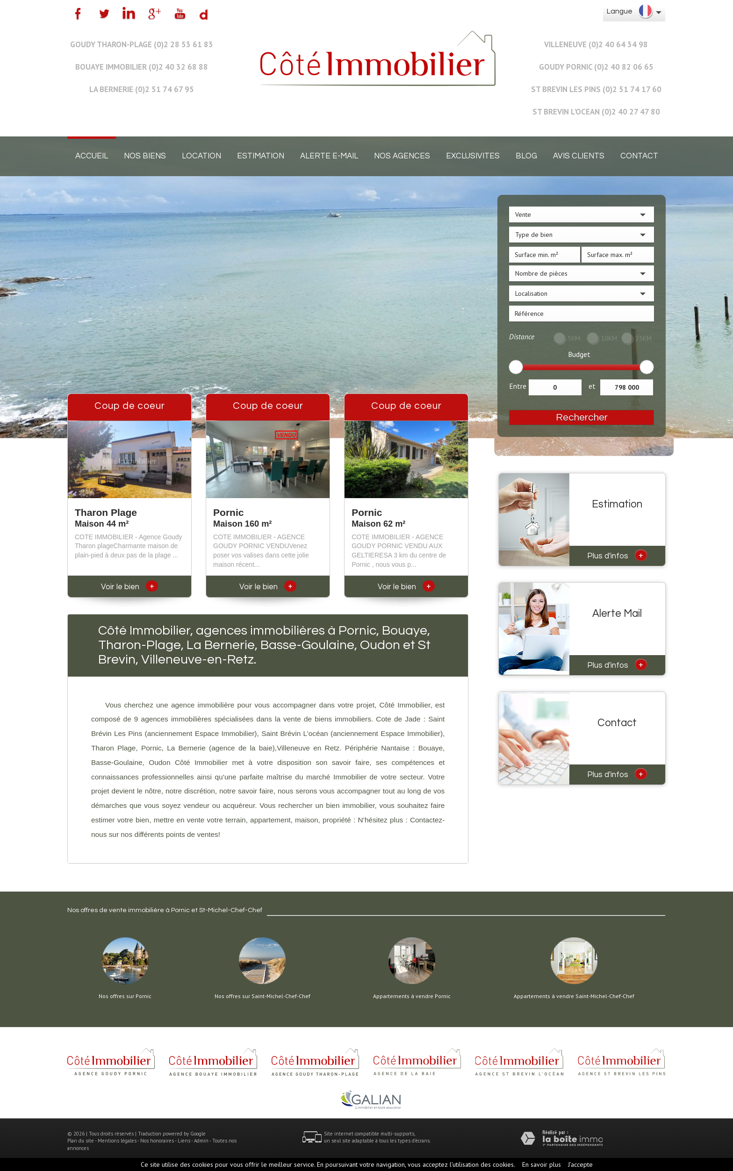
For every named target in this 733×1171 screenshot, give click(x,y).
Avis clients (578, 156)
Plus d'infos (617, 555)
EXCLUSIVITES (473, 156)
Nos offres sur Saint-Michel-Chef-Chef (262, 996)
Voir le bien (129, 587)
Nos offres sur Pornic (125, 996)
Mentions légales (117, 1140)
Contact (639, 156)
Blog (526, 156)
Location (201, 156)
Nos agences (402, 156)
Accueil (91, 156)
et (592, 386)
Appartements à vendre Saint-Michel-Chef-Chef (574, 996)
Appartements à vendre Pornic (412, 996)
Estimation (260, 156)
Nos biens (145, 156)
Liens (184, 1140)
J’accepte (580, 1164)
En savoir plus (541, 1164)
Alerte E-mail (329, 156)
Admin (201, 1140)
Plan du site (80, 1140)
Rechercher (582, 417)
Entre (517, 386)
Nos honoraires (157, 1140)
